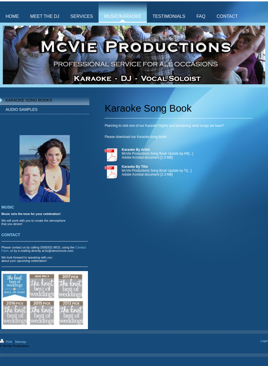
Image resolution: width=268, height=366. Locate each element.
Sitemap (20, 341)
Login (264, 341)
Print (6, 341)
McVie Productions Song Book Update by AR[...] (157, 154)
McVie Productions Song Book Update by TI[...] (157, 171)
